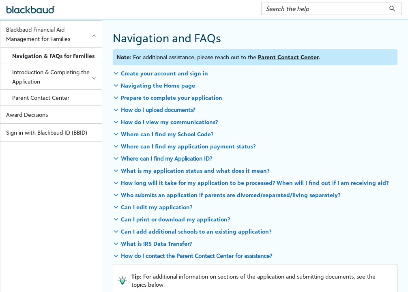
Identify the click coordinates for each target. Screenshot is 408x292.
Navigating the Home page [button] (158, 85)
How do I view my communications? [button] (169, 121)
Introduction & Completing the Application (57, 76)
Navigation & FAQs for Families (53, 55)
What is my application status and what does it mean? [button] (195, 170)
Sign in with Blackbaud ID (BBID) (46, 132)
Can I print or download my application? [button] (175, 219)
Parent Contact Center (40, 97)
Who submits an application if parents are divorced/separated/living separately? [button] (230, 194)
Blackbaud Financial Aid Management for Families (53, 34)
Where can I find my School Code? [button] (167, 134)
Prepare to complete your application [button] (171, 97)
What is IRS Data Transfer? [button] (156, 243)
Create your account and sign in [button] (164, 73)
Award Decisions (27, 114)
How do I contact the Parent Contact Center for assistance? (196, 255)
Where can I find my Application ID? (166, 158)
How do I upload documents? (158, 109)
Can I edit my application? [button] (156, 207)
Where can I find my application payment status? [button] (188, 146)
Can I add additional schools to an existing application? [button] (196, 231)
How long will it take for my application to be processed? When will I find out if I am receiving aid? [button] (255, 182)
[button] (392, 8)
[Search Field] (331, 8)
